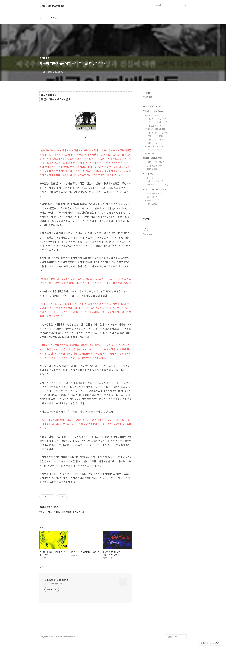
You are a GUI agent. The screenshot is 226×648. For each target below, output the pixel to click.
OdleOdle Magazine (51, 5)
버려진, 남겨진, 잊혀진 (157, 162)
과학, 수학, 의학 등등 (157, 184)
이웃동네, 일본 (154, 136)
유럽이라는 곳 (154, 143)
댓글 (41, 566)
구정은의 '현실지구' (156, 118)
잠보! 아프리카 (154, 146)
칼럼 (150, 153)
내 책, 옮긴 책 (153, 177)
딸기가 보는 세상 (153, 111)
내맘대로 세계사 (152, 158)
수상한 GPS (153, 115)
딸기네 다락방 (154, 197)
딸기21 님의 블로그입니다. (55, 583)
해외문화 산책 (153, 169)
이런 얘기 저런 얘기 (154, 189)
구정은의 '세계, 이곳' (156, 122)
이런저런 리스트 (154, 181)
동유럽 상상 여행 (154, 165)
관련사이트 (172, 636)
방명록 (53, 17)
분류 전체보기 (152, 106)
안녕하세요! (147, 96)
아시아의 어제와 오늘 (157, 132)
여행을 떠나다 (154, 200)
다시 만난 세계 (153, 125)
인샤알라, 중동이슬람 (157, 139)
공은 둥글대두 (153, 204)
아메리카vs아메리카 (156, 149)
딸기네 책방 (150, 173)
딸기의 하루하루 (155, 193)
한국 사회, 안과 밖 (156, 129)
